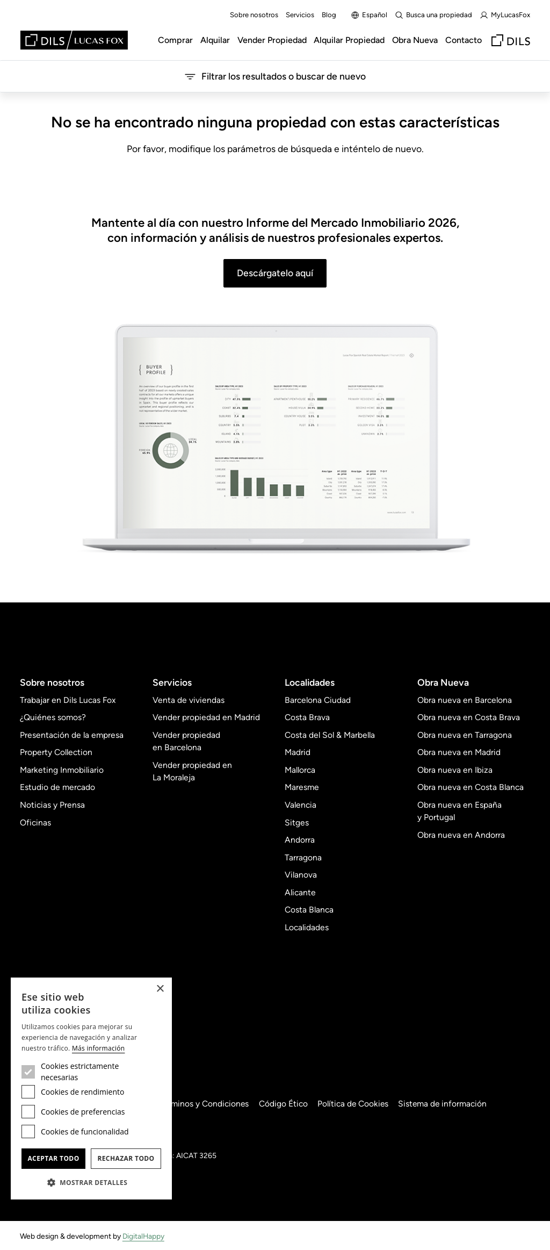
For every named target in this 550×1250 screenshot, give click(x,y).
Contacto (463, 40)
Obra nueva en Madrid (459, 752)
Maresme (302, 787)
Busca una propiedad (433, 15)
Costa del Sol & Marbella (330, 735)
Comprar (175, 40)
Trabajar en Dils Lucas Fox (67, 700)
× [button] (160, 989)
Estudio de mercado (57, 787)
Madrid (297, 752)
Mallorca (300, 770)
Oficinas (35, 822)
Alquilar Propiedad (349, 40)
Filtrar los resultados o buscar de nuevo (274, 76)
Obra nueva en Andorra (461, 835)
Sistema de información (446, 1103)
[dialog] (91, 1088)
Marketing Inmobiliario (62, 770)
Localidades (307, 927)
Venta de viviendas (189, 700)
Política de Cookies (356, 1103)
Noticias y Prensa (52, 805)
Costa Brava (307, 717)
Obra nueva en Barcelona (464, 700)
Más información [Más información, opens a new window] (98, 1048)
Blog (329, 15)
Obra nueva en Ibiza (455, 770)
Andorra (300, 840)
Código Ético (286, 1103)
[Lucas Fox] (74, 40)
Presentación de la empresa (72, 735)
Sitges (297, 822)
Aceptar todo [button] (53, 1158)
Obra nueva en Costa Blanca (470, 787)
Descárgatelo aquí (275, 272)
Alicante (300, 892)
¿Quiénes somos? (53, 717)
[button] (91, 1182)
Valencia (300, 805)
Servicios (300, 15)
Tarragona (303, 857)
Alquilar (215, 40)
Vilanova (301, 875)
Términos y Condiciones (206, 1103)
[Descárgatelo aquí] (275, 440)
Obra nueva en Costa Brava (468, 717)
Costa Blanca (309, 909)
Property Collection (56, 752)
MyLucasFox (505, 15)
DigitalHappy (143, 1236)
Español (369, 15)
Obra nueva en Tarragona (464, 735)
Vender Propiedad (272, 40)
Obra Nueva (415, 40)
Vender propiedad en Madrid (206, 717)
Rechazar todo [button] (125, 1158)
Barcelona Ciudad (318, 700)
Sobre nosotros (254, 15)
